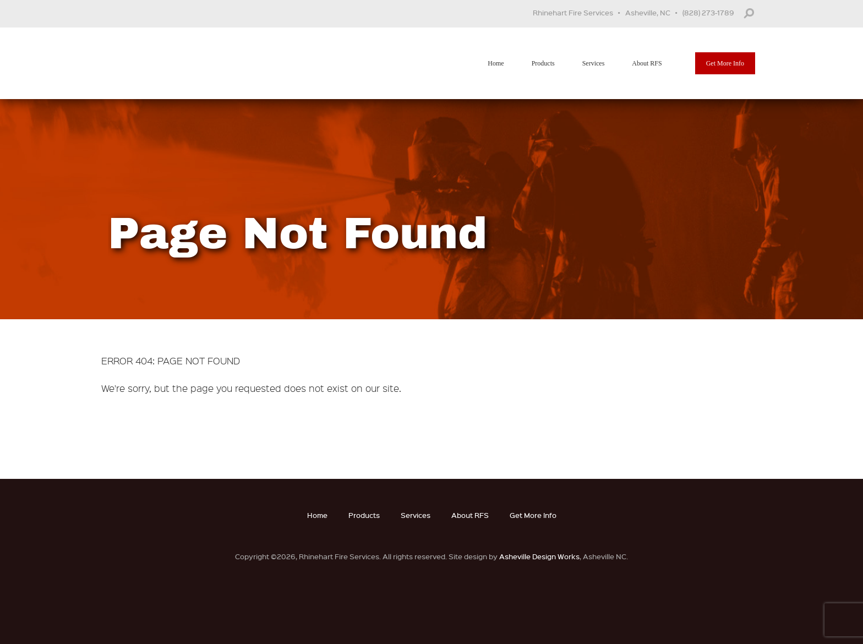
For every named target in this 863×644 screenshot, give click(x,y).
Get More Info (725, 63)
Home (496, 63)
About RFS (647, 63)
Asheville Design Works (539, 556)
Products (543, 63)
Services (593, 63)
